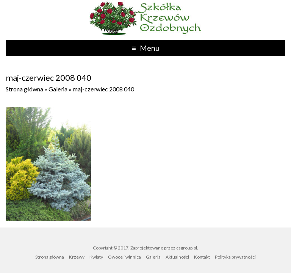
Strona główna (24, 89)
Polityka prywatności (235, 257)
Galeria (57, 89)
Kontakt (202, 257)
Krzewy (76, 257)
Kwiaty (96, 257)
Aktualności (177, 257)
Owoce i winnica (124, 257)
